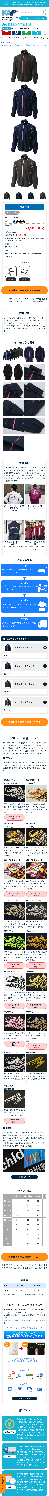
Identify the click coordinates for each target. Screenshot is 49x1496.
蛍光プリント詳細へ (14, 965)
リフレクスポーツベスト (14, 546)
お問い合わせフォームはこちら (33, 18)
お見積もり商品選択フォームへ (24, 290)
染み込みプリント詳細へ (14, 1006)
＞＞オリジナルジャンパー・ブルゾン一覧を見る (24, 298)
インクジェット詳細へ (14, 894)
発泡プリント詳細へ (14, 1044)
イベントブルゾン (35, 508)
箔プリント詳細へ (37, 1046)
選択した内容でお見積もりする (24, 721)
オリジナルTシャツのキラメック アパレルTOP (19, 38)
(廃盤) (36, 549)
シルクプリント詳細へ (14, 817)
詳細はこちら (24, 1177)
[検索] (44, 12)
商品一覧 (44, 38)
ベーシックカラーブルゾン (14, 511)
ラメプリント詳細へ (36, 965)
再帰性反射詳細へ (14, 1120)
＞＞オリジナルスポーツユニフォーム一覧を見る (24, 301)
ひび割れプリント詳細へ (36, 1006)
